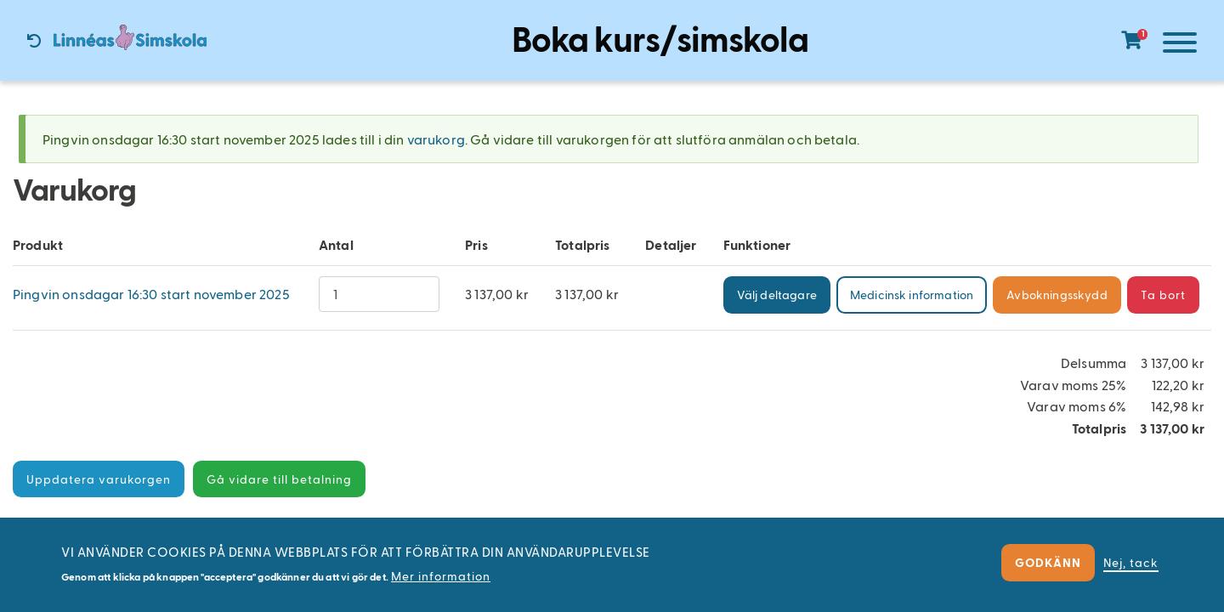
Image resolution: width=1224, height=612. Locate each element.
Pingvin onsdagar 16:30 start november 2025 (151, 294)
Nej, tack (1131, 562)
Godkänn (1048, 562)
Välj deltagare (777, 294)
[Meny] (1175, 45)
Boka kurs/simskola (660, 38)
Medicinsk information (911, 294)
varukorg (436, 139)
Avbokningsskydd (1056, 294)
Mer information (440, 576)
